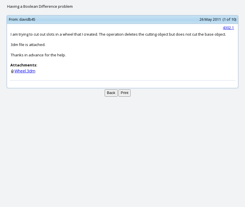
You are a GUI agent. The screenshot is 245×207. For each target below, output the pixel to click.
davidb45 (27, 19)
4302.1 (228, 27)
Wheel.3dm (24, 71)
